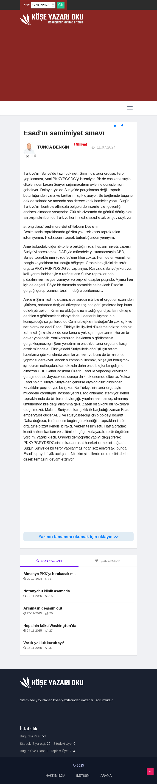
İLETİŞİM (83, 775)
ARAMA (106, 775)
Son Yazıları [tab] (49, 560)
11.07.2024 (103, 147)
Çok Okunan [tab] (108, 560)
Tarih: (26, 5)
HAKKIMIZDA (55, 775)
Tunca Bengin (53, 147)
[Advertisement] (78, 63)
